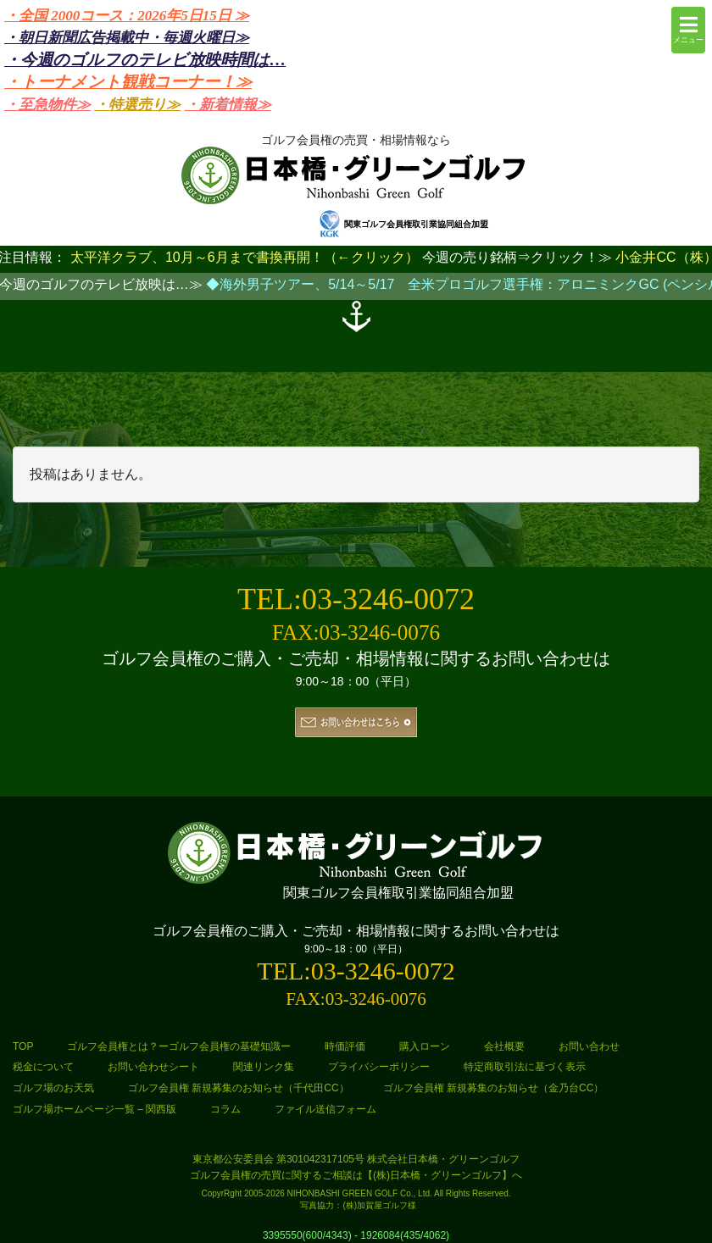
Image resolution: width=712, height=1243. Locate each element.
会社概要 (504, 1046)
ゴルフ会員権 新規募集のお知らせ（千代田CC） (238, 1088)
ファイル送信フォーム (325, 1109)
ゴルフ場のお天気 (53, 1088)
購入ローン (424, 1046)
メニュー (688, 29)
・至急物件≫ (47, 105)
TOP (23, 1046)
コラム (225, 1109)
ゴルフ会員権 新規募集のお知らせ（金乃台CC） (493, 1088)
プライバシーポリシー (379, 1067)
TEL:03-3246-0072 (356, 599)
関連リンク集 (263, 1067)
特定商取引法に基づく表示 (525, 1067)
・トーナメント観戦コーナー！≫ (128, 82)
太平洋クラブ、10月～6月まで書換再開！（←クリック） (244, 257)
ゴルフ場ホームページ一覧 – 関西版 (94, 1109)
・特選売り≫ (137, 105)
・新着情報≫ (228, 105)
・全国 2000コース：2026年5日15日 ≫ (126, 16)
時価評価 (345, 1046)
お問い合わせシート (153, 1067)
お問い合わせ (589, 1046)
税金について (43, 1067)
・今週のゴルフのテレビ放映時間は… (145, 60)
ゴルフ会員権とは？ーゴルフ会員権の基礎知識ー (179, 1046)
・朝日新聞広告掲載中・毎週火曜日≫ (126, 38)
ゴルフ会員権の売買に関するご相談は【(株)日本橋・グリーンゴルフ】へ (356, 1175)
